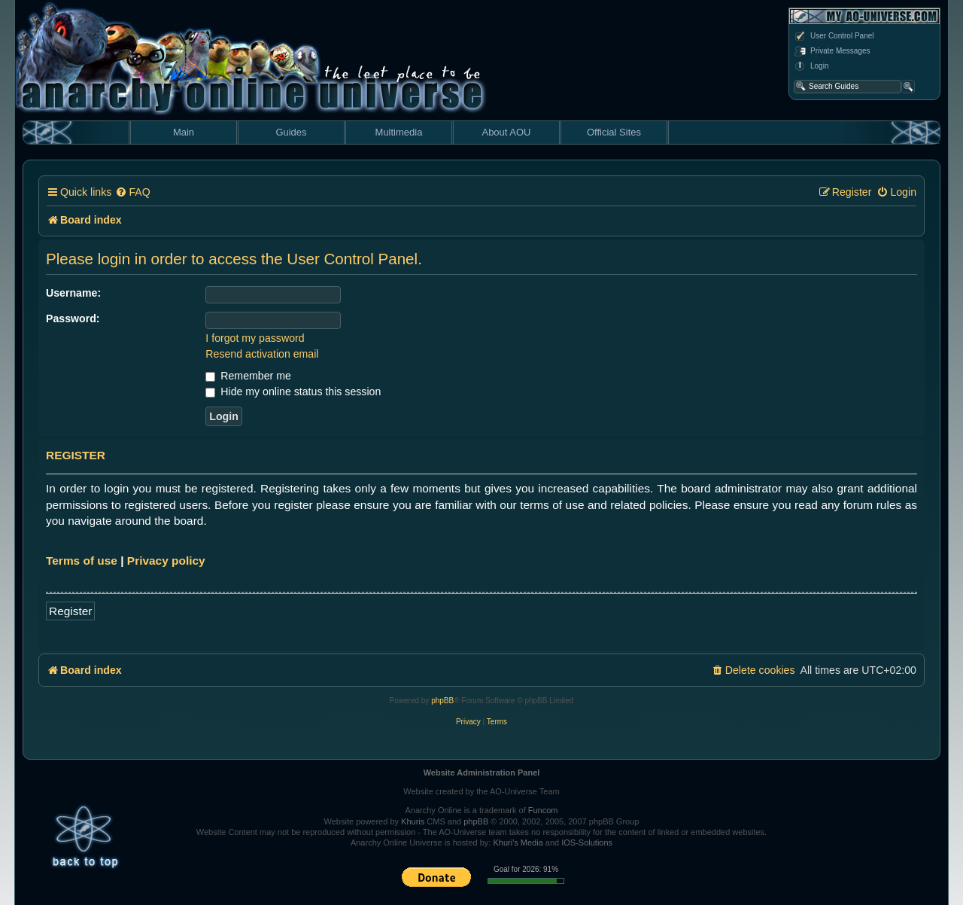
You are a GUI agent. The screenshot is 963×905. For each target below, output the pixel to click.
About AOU (506, 132)
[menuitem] (132, 192)
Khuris (412, 821)
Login (811, 66)
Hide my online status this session (293, 391)
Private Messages (832, 51)
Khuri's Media (517, 842)
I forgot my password (254, 338)
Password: (73, 318)
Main (183, 132)
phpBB (442, 700)
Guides (290, 132)
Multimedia (399, 132)
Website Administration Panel (482, 772)
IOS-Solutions (586, 842)
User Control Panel (833, 36)
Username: (73, 293)
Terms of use (81, 560)
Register (70, 611)
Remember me (247, 376)
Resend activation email (261, 354)
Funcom (543, 810)
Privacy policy (166, 560)
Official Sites (614, 132)
